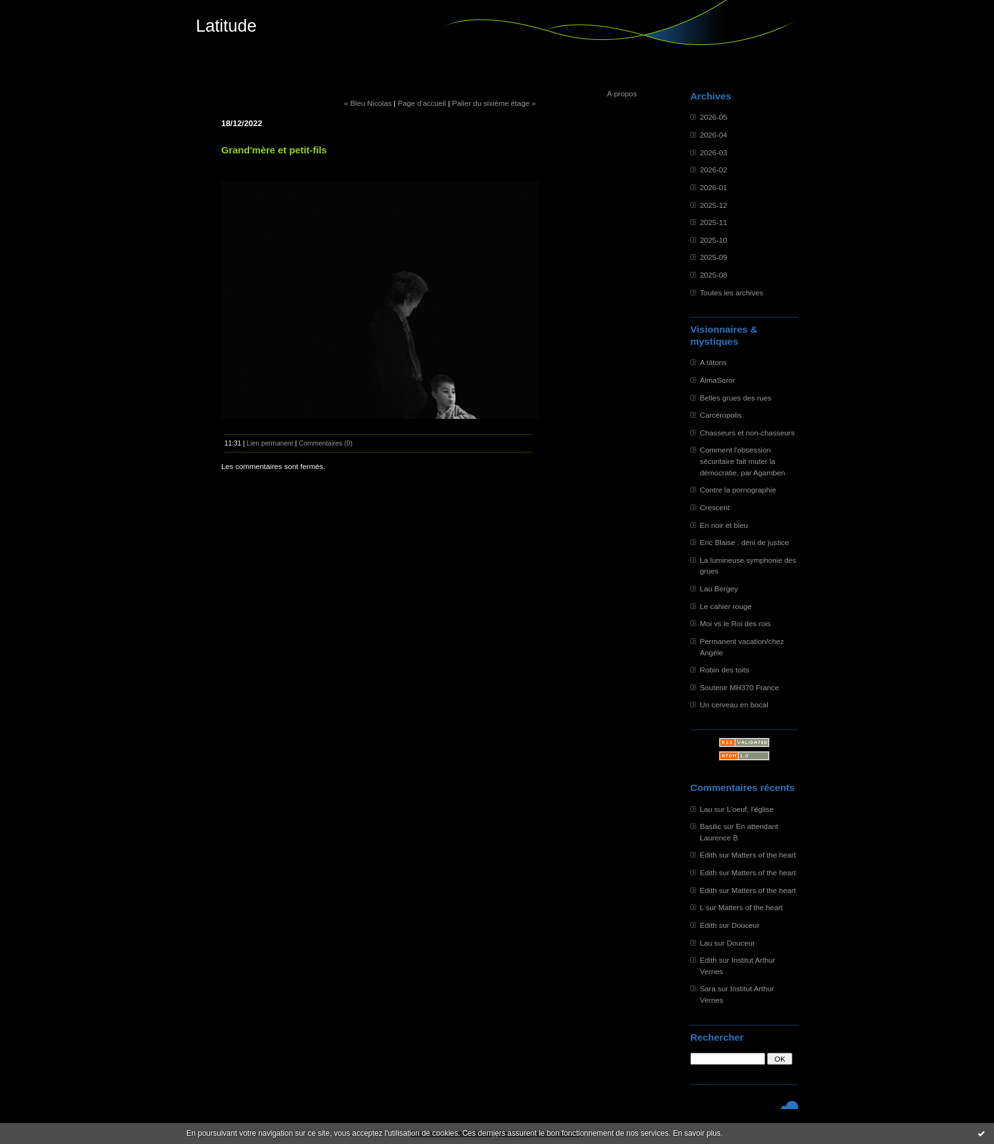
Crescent (715, 507)
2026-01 (713, 187)
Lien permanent (270, 443)
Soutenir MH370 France (739, 687)
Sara (708, 988)
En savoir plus (696, 1133)
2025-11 (713, 222)
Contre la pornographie (738, 489)
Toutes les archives (731, 292)
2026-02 (713, 169)
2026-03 (713, 152)
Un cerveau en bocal (734, 704)
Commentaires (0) (325, 443)
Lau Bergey (719, 588)
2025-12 (713, 205)
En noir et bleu (724, 525)
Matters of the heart (764, 855)
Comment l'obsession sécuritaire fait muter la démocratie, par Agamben (742, 461)
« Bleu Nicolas (368, 103)
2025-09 (713, 257)
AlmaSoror (717, 380)
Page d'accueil (421, 103)
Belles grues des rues (735, 398)
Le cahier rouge (726, 606)
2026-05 (713, 117)
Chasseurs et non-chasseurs (747, 432)
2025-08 (713, 275)
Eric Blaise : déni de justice (744, 542)
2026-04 (713, 135)
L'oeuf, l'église (749, 809)
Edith (708, 855)
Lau (706, 809)
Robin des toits (724, 669)
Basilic (710, 826)
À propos (621, 93)
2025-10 (713, 240)
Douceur (745, 925)
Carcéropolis (721, 415)
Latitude (226, 25)
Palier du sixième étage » (494, 103)
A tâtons (713, 362)
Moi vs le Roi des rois (735, 623)
